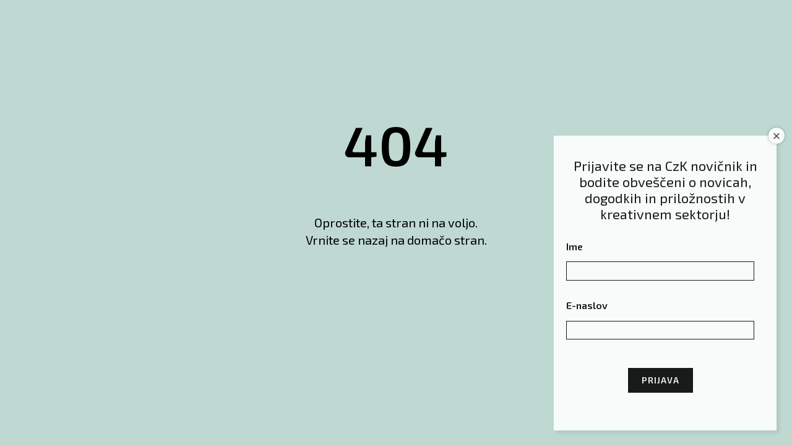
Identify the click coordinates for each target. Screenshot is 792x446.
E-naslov (587, 305)
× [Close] (777, 136)
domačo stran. (447, 239)
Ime (574, 246)
